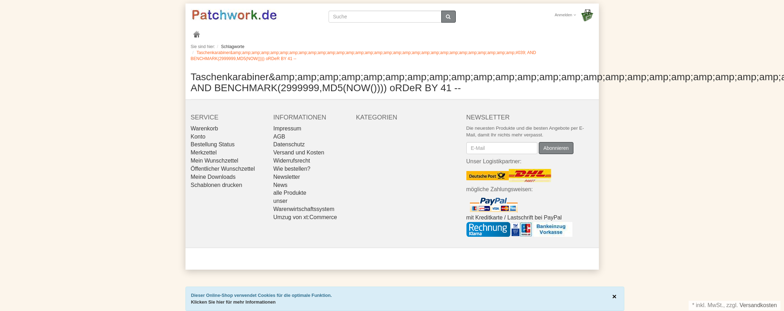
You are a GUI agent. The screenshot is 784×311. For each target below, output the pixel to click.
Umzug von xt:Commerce (305, 217)
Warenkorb (204, 128)
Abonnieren (556, 148)
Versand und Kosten (298, 152)
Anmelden (565, 15)
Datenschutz (289, 144)
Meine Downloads (213, 177)
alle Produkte (289, 193)
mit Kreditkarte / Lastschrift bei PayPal (514, 218)
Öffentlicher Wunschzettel (223, 169)
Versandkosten (758, 305)
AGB (279, 137)
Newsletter (286, 177)
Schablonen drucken (216, 185)
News (280, 185)
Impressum (287, 128)
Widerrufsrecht (291, 161)
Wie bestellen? (292, 169)
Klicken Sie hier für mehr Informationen (233, 302)
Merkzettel (204, 152)
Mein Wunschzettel (214, 161)
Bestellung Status (213, 144)
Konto (198, 137)
